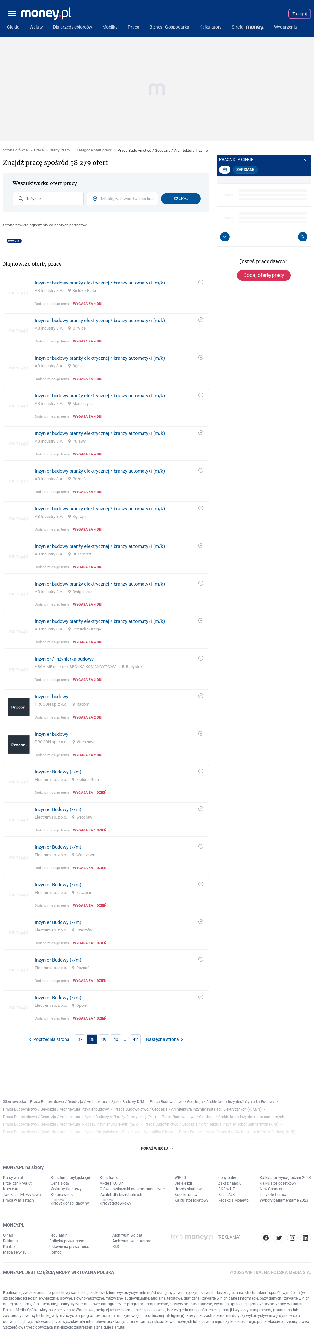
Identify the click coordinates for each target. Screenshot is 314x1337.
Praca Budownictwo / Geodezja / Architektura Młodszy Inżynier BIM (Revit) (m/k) (71, 1124)
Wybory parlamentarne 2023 (284, 1200)
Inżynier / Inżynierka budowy (64, 659)
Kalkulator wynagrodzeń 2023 (285, 1177)
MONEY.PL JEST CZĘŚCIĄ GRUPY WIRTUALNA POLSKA (58, 1272)
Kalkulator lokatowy (191, 1200)
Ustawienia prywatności (69, 1246)
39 (103, 1039)
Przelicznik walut (17, 1183)
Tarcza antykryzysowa (22, 1194)
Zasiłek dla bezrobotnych (121, 1194)
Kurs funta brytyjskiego (70, 1177)
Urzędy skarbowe (189, 1189)
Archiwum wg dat (127, 1235)
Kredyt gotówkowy (115, 1203)
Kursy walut (13, 1177)
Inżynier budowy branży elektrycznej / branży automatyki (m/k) (100, 283)
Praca (39, 150)
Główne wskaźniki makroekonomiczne (132, 1189)
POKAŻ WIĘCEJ (157, 1148)
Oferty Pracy (60, 150)
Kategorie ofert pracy (94, 150)
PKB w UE (226, 1189)
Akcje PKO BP (111, 1183)
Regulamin (58, 1235)
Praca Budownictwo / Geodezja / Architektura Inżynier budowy (56, 1109)
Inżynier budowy (51, 696)
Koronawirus (62, 1194)
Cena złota (60, 1183)
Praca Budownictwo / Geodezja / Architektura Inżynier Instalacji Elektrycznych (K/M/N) (188, 1109)
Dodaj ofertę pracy (263, 275)
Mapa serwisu (15, 1252)
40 (115, 1039)
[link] (106, 293)
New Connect (271, 1189)
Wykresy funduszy (66, 1189)
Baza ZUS (226, 1194)
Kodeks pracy (186, 1194)
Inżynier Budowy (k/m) (58, 772)
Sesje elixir (183, 1183)
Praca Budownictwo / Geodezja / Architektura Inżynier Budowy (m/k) (237, 1132)
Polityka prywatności (67, 1241)
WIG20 (180, 1177)
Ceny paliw (227, 1177)
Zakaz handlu (229, 1183)
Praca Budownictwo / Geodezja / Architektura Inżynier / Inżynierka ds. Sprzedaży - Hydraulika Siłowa (88, 1132)
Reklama (10, 1241)
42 (135, 1039)
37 (80, 1039)
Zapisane (245, 169)
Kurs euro (11, 1189)
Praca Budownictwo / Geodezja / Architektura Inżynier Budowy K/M (87, 1102)
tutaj (121, 1327)
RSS (115, 1246)
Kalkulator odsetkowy (278, 1183)
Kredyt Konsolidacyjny (70, 1203)
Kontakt (10, 1246)
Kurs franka (110, 1177)
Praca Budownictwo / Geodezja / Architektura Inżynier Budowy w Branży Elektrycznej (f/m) (79, 1117)
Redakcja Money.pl (234, 1200)
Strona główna (15, 150)
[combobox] (48, 198)
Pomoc (55, 1252)
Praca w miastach (18, 1200)
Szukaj (181, 198)
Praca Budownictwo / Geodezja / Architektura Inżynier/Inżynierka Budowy (212, 1102)
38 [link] (92, 1039)
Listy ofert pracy (273, 1194)
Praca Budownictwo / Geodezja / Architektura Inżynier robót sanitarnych (223, 1117)
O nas (8, 1235)
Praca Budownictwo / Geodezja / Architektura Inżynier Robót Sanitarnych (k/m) (211, 1124)
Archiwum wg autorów (131, 1241)
